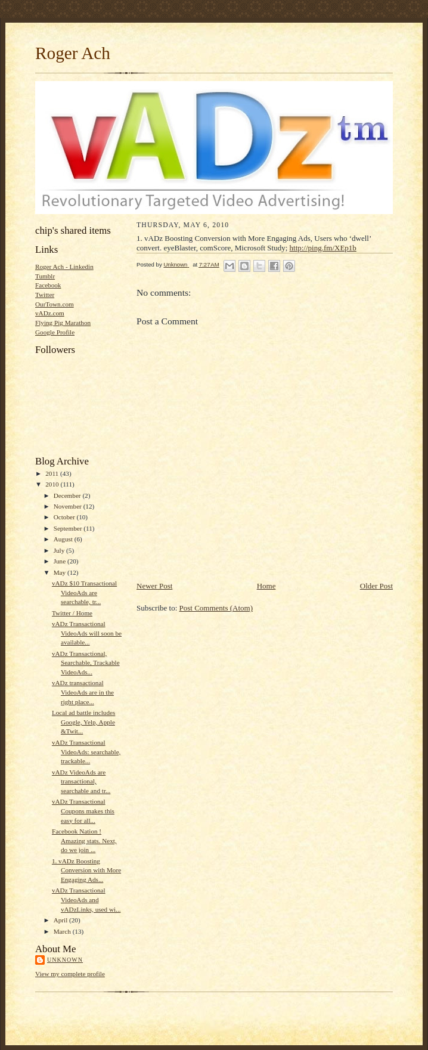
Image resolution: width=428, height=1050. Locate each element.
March (63, 931)
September (69, 528)
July (60, 550)
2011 (52, 473)
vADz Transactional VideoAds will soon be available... (87, 633)
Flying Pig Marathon (63, 322)
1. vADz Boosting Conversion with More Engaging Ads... (86, 870)
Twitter (44, 294)
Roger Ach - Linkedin (64, 266)
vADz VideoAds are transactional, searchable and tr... (81, 781)
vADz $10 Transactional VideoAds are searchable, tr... (84, 592)
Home (266, 585)
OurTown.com (54, 304)
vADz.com (49, 313)
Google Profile (55, 332)
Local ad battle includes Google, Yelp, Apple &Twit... (83, 722)
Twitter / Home (72, 613)
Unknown (65, 959)
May (60, 572)
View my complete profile (70, 973)
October (65, 517)
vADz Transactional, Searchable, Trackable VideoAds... (86, 663)
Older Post (376, 585)
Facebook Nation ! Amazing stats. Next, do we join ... (84, 840)
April (61, 920)
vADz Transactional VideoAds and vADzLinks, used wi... (86, 899)
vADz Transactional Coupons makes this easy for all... (83, 810)
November (68, 506)
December (68, 495)
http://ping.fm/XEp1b (323, 247)
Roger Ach (72, 53)
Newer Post (154, 585)
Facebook (48, 285)
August (64, 539)
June (60, 561)
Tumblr (45, 276)
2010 (52, 484)
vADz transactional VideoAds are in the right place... (83, 692)
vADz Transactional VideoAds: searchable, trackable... (86, 751)
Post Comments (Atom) (216, 607)
